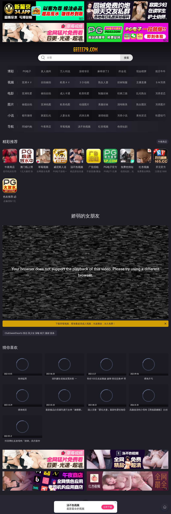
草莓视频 (65, 126)
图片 (11, 104)
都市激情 (27, 115)
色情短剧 (122, 126)
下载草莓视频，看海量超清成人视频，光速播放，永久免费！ (111, 324)
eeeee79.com (85, 49)
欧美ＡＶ (65, 82)
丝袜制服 (122, 82)
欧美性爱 (84, 93)
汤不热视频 (84, 126)
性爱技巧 (160, 115)
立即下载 (107, 506)
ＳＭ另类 (160, 82)
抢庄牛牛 (160, 71)
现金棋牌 (141, 71)
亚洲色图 (46, 104)
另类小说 (122, 115)
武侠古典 (84, 115)
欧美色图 (65, 104)
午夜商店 (46, 126)
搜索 (126, 57)
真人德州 (46, 71)
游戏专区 (84, 71)
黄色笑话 (141, 115)
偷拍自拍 (46, 93)
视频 (11, 82)
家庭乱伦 (46, 115)
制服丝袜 (103, 93)
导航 (11, 126)
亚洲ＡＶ (27, 82)
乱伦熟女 (141, 93)
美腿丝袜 (103, 104)
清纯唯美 (122, 104)
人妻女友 (65, 115)
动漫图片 (84, 104)
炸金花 (122, 71)
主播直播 (141, 82)
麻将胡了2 (103, 71)
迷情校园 (103, 115)
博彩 (11, 71)
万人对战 (65, 71)
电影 (11, 93)
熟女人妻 (103, 82)
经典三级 (122, 93)
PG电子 (27, 71)
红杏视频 (103, 126)
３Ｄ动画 (84, 82)
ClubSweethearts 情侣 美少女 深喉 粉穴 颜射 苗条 (29, 333)
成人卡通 (65, 93)
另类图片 (160, 104)
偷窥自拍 (27, 104)
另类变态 (160, 93)
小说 (11, 115)
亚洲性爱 (27, 93)
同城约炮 (27, 126)
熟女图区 (141, 104)
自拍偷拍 (46, 82)
